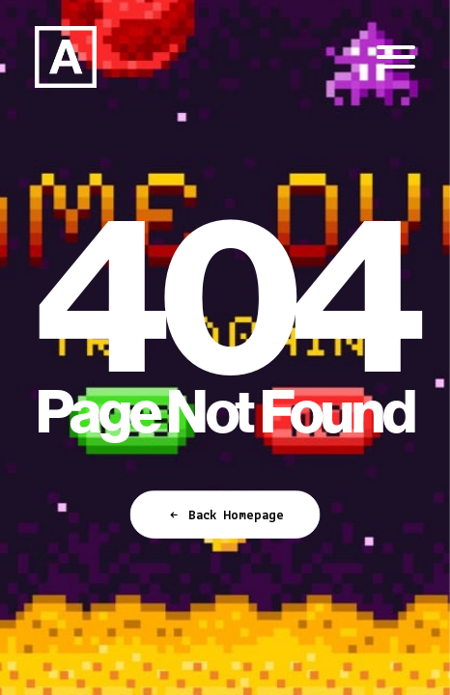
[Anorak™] (66, 57)
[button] (396, 57)
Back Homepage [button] (225, 515)
